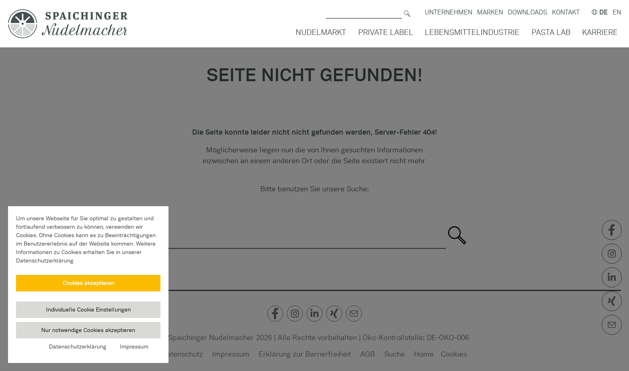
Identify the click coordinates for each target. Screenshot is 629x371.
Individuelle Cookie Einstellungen (88, 309)
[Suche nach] (364, 8)
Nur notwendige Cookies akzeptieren (88, 330)
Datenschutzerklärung (77, 346)
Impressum (134, 346)
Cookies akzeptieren (88, 283)
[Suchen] (407, 8)
